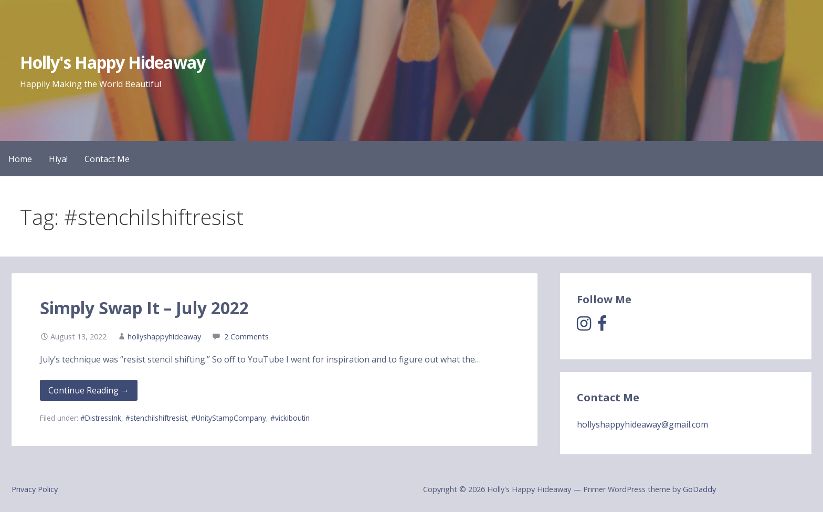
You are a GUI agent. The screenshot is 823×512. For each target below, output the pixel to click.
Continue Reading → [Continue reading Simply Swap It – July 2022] (88, 390)
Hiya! (58, 159)
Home (20, 159)
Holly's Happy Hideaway (112, 62)
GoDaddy (699, 489)
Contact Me (107, 159)
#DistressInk (100, 418)
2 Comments (246, 337)
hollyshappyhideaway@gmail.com (642, 424)
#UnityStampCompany (228, 418)
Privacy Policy (35, 489)
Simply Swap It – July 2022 (144, 307)
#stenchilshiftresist (156, 418)
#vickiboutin (290, 418)
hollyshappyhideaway (164, 337)
